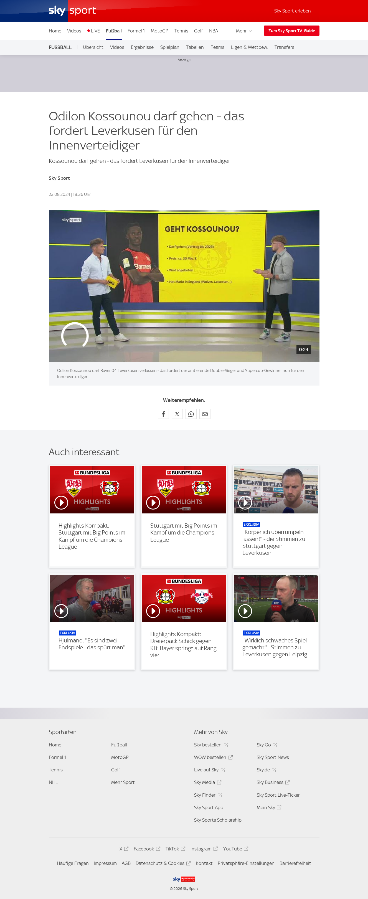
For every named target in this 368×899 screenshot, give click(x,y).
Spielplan (169, 47)
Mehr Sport (123, 782)
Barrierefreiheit (295, 863)
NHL (53, 782)
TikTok (175, 850)
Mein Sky (268, 808)
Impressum (105, 863)
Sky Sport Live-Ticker (278, 795)
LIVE (95, 31)
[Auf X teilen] (177, 414)
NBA (213, 31)
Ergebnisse (142, 47)
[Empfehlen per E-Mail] (204, 414)
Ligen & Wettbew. (249, 47)
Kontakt (204, 863)
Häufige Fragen (73, 863)
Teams (217, 47)
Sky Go (266, 745)
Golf (198, 31)
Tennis (181, 31)
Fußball (114, 31)
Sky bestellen (210, 745)
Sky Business (272, 783)
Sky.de (266, 770)
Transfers (284, 47)
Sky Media (207, 783)
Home (55, 31)
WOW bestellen (212, 758)
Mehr (244, 31)
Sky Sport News (273, 757)
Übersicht (93, 47)
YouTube (235, 850)
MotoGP (159, 31)
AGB (126, 863)
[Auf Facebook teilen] (163, 414)
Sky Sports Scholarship (218, 820)
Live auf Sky (208, 770)
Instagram (203, 850)
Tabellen (195, 47)
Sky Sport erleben (292, 11)
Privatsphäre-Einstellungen (246, 863)
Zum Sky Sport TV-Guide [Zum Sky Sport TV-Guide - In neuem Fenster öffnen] (291, 30)
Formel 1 (136, 31)
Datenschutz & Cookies (162, 864)
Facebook (146, 850)
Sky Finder (207, 796)
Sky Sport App (208, 807)
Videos (74, 31)
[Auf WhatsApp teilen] (191, 414)
